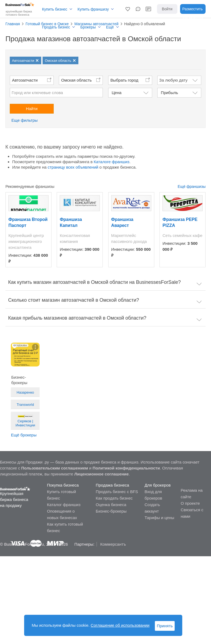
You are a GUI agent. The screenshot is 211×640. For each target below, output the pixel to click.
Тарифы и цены (159, 517)
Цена (117, 92)
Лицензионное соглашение (101, 474)
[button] (127, 9)
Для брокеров (158, 485)
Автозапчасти (25, 80)
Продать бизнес (56, 27)
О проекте (190, 503)
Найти (32, 108)
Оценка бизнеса (111, 504)
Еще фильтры (24, 120)
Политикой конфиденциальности (126, 468)
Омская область (76, 80)
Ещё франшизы (192, 186)
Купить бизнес (54, 9)
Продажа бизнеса (112, 485)
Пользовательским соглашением (54, 468)
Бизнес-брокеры (111, 511)
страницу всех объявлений (73, 167)
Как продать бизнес (114, 498)
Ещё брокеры (23, 435)
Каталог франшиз (63, 504)
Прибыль (169, 92)
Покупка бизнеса (63, 485)
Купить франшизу (93, 9)
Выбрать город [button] (124, 80)
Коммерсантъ (113, 544)
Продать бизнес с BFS (117, 491)
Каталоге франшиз (111, 161)
